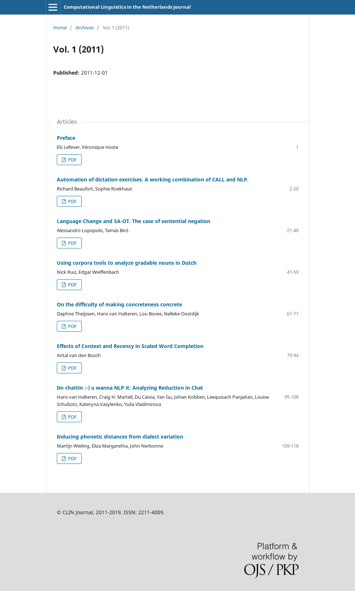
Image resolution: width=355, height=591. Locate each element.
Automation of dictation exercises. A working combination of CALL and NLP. (153, 179)
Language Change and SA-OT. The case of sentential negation (133, 221)
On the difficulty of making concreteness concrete (119, 304)
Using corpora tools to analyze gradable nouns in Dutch (126, 262)
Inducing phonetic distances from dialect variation (120, 436)
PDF (72, 159)
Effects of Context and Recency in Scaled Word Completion (130, 346)
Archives (85, 27)
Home (60, 27)
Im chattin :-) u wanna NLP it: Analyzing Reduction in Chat (130, 387)
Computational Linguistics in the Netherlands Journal (127, 7)
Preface (66, 137)
